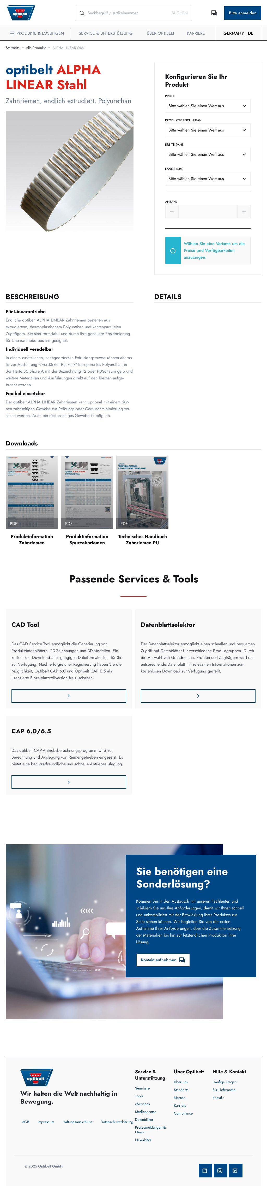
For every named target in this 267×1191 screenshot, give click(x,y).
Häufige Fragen (224, 1082)
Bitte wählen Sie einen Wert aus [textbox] (196, 106)
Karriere (180, 1105)
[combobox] (208, 106)
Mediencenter (145, 1111)
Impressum (46, 1121)
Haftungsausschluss (77, 1121)
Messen (179, 1097)
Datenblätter (144, 1119)
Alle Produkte (36, 47)
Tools (139, 1096)
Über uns (181, 1082)
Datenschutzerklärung (117, 1121)
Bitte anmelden (243, 13)
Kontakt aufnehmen (163, 960)
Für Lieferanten (224, 1089)
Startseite (13, 47)
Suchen (180, 13)
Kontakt (218, 1097)
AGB (25, 1121)
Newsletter (143, 1139)
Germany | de (238, 33)
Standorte (181, 1089)
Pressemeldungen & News (150, 1130)
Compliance (183, 1113)
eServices (142, 1103)
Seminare (142, 1088)
